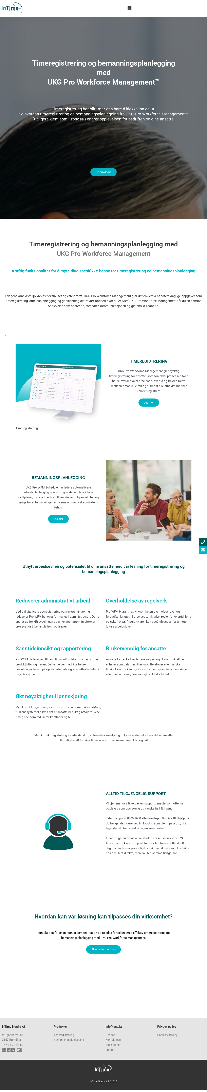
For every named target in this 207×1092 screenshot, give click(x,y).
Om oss (111, 1036)
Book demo (113, 1046)
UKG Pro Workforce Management (103, 254)
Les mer (148, 404)
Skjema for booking (103, 950)
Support (111, 1051)
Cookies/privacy (168, 1036)
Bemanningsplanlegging (70, 1041)
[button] (129, 8)
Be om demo (103, 172)
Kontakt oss (114, 1041)
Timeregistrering (65, 1036)
